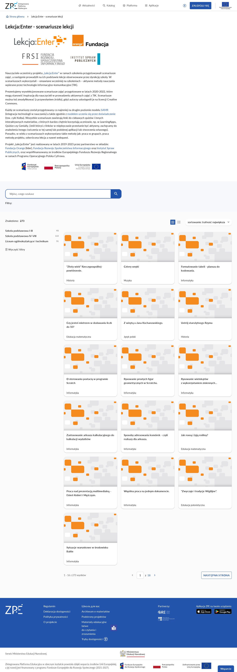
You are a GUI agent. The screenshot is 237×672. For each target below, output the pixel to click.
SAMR (104, 109)
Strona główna (15, 16)
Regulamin (49, 606)
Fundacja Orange (15, 148)
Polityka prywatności (55, 616)
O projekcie (50, 621)
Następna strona (216, 575)
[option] (32, 230)
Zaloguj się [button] (200, 5)
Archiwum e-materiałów (96, 611)
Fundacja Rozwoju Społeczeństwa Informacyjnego (62, 148)
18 (148, 575)
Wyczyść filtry (15, 249)
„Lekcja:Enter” (51, 73)
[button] (184, 5)
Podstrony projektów (94, 616)
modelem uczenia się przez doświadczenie (91, 113)
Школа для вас (91, 606)
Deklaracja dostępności (56, 611)
